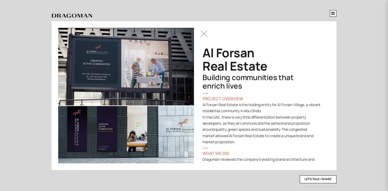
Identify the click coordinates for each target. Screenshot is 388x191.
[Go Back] (204, 34)
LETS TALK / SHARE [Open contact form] (318, 179)
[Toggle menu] (333, 13)
